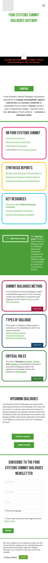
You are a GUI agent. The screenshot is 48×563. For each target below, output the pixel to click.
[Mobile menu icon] (43, 5)
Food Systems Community (16, 146)
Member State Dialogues (16, 333)
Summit (33, 150)
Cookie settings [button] (10, 557)
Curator (36, 362)
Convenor (28, 362)
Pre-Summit (24, 150)
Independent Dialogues (15, 336)
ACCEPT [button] (23, 557)
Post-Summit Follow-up (15, 138)
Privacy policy (9, 521)
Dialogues (31, 299)
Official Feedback (12, 302)
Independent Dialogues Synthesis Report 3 (23, 177)
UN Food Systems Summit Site (18, 142)
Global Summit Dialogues (16, 338)
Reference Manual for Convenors (19, 211)
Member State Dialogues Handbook (20, 215)
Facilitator (13, 364)
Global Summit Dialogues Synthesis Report (23, 181)
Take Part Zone (15, 238)
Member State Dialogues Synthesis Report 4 (23, 173)
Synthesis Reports (19, 167)
